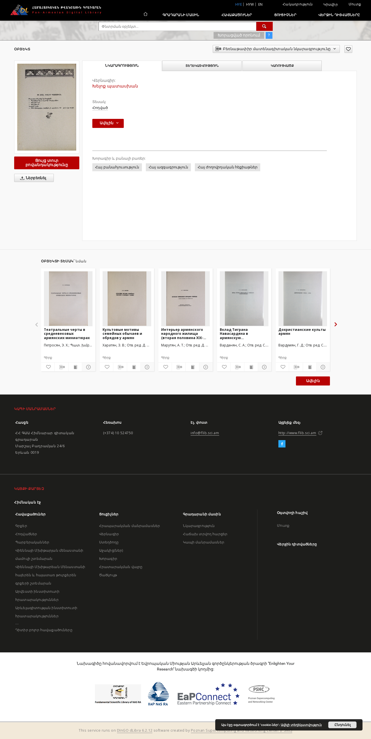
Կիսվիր (330, 4)
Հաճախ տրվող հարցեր (205, 534)
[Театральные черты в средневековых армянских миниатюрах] (68, 298)
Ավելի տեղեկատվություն (301, 725)
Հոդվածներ (26, 534)
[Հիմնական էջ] (145, 14)
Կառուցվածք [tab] (282, 66)
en (260, 4)
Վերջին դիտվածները (339, 14)
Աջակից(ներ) (111, 550)
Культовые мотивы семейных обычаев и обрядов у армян (122, 333)
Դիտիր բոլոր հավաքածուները (44, 629)
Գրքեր (21, 525)
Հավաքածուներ (236, 14)
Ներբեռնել (32, 178)
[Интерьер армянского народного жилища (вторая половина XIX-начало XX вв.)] (185, 298)
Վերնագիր (109, 534)
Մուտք (355, 4)
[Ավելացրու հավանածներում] (348, 49)
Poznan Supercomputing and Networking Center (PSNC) (241, 730)
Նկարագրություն (199, 525)
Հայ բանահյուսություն (117, 167)
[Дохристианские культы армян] (303, 298)
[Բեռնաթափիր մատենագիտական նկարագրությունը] (61, 367)
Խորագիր (108, 558)
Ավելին (313, 381)
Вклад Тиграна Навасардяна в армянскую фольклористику (236, 333)
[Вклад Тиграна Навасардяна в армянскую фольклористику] (244, 298)
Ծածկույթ (108, 575)
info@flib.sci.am (205, 432)
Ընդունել (342, 725)
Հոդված (100, 107)
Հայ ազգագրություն (168, 167)
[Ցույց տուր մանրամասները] (88, 367)
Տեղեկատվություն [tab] (202, 66)
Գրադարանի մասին (181, 14)
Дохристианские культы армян (302, 331)
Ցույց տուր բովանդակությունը (46, 162)
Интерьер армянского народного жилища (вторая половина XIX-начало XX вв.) (182, 333)
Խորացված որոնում (239, 35)
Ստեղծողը (109, 542)
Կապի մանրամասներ (203, 542)
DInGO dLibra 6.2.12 (135, 730)
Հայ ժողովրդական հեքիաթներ (227, 167)
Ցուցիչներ (285, 14)
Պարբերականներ (32, 542)
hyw (250, 4)
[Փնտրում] (264, 26)
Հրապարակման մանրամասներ (129, 525)
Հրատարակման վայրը (121, 566)
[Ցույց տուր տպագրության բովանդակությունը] (75, 367)
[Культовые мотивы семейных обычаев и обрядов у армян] (127, 298)
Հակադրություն (298, 4)
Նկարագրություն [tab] (122, 66)
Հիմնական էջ (27, 502)
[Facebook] (281, 444)
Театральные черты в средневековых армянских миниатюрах (67, 333)
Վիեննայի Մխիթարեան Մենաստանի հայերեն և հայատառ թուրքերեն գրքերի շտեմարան (50, 575)
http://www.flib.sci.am (297, 432)
